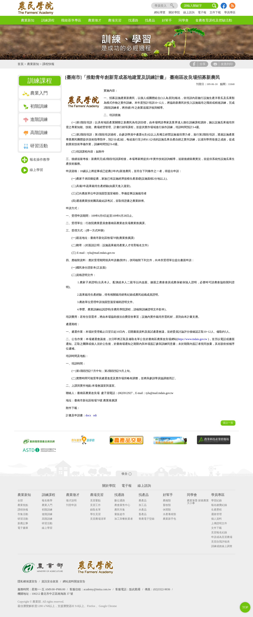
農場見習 (114, 20)
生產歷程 (216, 509)
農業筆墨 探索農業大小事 (198, 502)
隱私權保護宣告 (27, 581)
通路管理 (216, 514)
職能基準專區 (71, 20)
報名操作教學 (35, 159)
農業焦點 (23, 505)
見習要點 (95, 500)
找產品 (150, 20)
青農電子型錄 (146, 519)
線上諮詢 (188, 12)
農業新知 (27, 20)
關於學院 (174, 12)
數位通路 (119, 500)
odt (95, 415)
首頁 (21, 64)
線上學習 (32, 170)
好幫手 (167, 20)
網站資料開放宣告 (74, 581)
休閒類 (167, 509)
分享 (199, 64)
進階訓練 (35, 119)
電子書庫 (23, 528)
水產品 (143, 509)
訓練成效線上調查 (221, 546)
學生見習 (95, 514)
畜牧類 (167, 505)
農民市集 (119, 509)
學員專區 (229, 12)
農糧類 (167, 500)
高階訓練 (35, 132)
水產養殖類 (169, 514)
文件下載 (215, 12)
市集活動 (23, 514)
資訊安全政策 (49, 581)
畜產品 (143, 514)
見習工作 (95, 505)
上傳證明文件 (219, 523)
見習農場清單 (98, 519)
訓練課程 (47, 20)
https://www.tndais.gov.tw (192, 339)
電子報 (202, 12)
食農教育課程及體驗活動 (213, 20)
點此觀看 (135, 589)
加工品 (143, 505)
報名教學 (47, 500)
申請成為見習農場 (221, 537)
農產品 (143, 500)
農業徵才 (94, 20)
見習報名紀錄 (219, 532)
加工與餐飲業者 (123, 519)
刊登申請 (71, 505)
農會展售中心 (122, 505)
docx (88, 415)
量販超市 (119, 514)
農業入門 (35, 93)
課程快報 (48, 64)
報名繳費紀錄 (219, 505)
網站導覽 (159, 12)
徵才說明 (71, 500)
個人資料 (216, 519)
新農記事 (23, 523)
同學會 (184, 20)
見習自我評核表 (220, 541)
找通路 (133, 20)
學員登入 (164, 6)
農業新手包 (169, 519)
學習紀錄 (216, 500)
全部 (20, 500)
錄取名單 (95, 509)
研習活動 (35, 145)
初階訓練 (35, 106)
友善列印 (223, 64)
